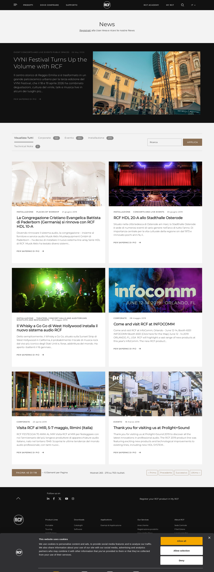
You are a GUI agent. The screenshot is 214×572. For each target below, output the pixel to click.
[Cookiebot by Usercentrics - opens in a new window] (19, 566)
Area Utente (142, 525)
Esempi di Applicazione (111, 525)
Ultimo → (195, 472)
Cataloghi (78, 525)
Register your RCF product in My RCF (159, 498)
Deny (181, 552)
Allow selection (181, 542)
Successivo (181, 472)
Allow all (181, 533)
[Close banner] (209, 530)
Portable (49, 525)
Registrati (85, 30)
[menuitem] (49, 5)
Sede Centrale (180, 525)
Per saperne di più (25, 99)
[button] (26, 472)
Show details (153, 566)
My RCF (170, 5)
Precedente (166, 472)
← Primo (152, 472)
